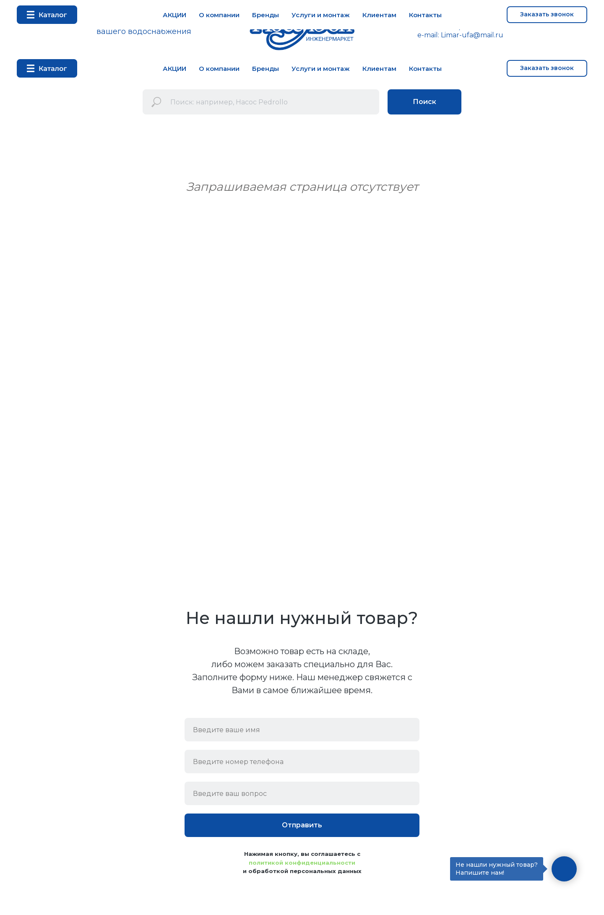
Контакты (425, 69)
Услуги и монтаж (321, 69)
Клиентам (379, 69)
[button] (547, 68)
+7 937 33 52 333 (491, 27)
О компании (219, 69)
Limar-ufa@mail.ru (472, 35)
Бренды (265, 69)
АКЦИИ (174, 69)
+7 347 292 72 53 (430, 27)
